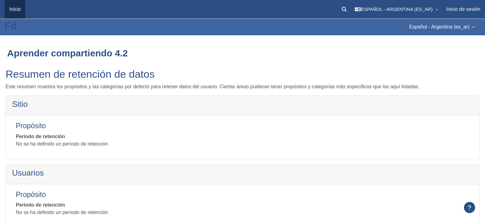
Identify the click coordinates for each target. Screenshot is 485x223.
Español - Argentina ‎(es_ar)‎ (440, 26)
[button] (344, 9)
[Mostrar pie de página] (469, 207)
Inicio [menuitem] (15, 9)
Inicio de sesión (463, 9)
